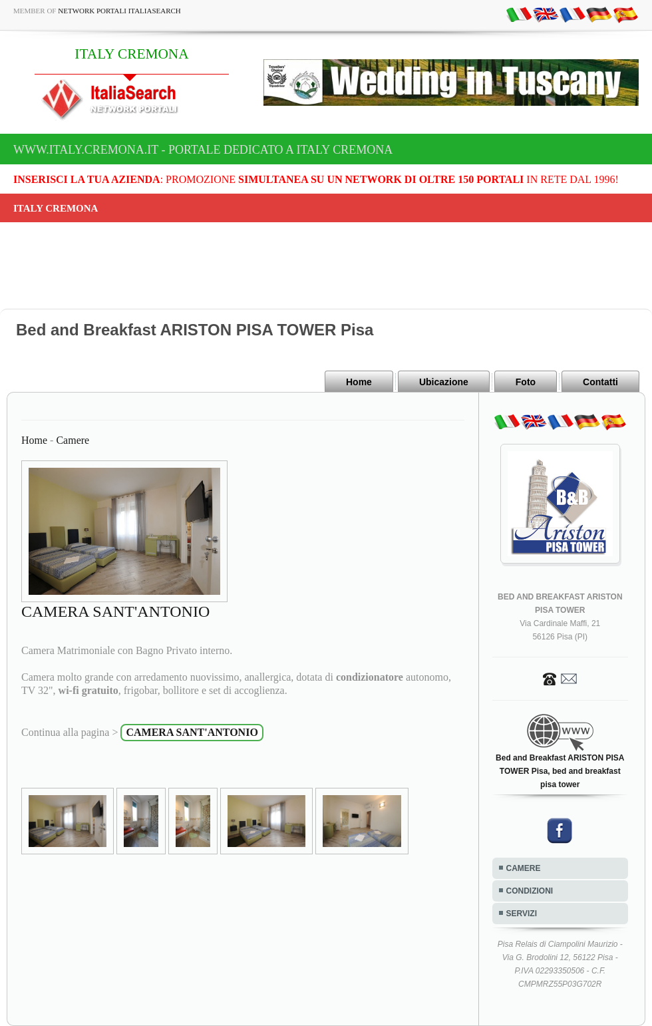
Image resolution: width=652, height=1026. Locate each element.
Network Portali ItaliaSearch (119, 11)
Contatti (600, 382)
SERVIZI (521, 913)
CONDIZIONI (530, 891)
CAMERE (523, 868)
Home (359, 382)
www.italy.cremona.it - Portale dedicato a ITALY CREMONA (203, 149)
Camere (72, 440)
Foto (526, 382)
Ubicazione (443, 382)
